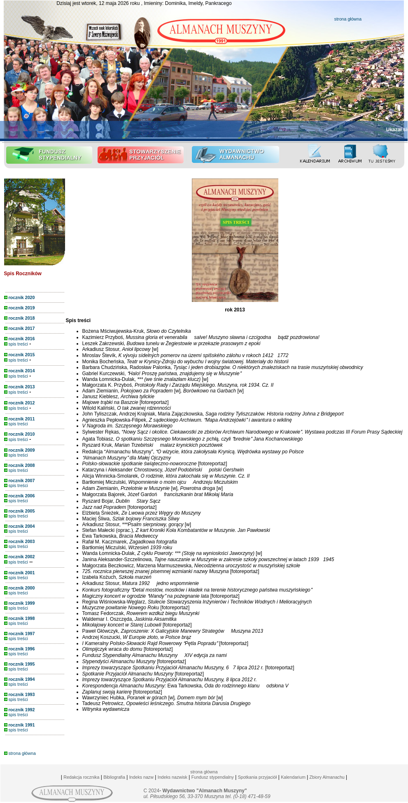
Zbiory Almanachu (326, 777)
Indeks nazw (141, 777)
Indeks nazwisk (172, 777)
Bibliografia (114, 777)
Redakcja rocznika (81, 777)
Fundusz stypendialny (212, 777)
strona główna (347, 18)
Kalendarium (293, 777)
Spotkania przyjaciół (257, 777)
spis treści (16, 343)
